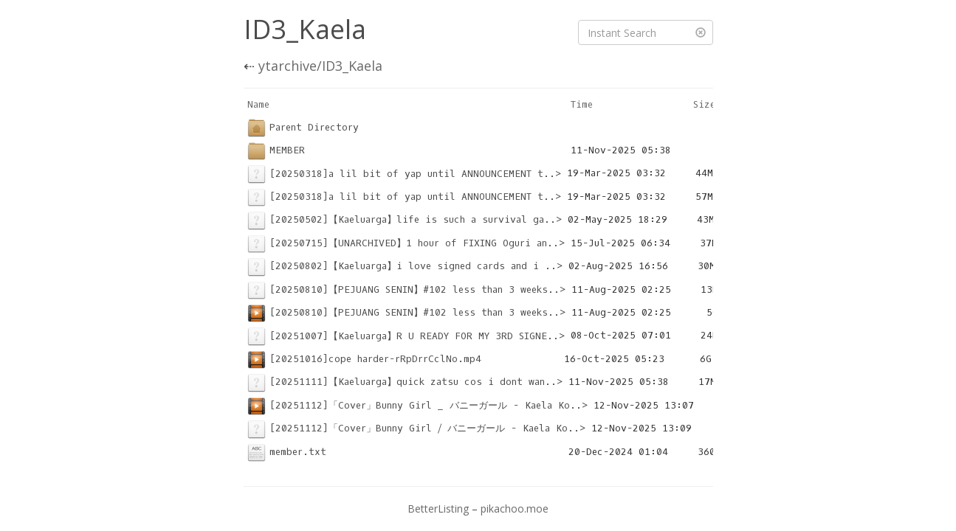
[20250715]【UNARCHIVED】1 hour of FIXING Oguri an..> (406, 243)
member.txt (286, 451)
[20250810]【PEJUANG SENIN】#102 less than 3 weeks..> (406, 289)
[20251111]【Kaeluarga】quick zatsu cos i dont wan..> (405, 381)
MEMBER (276, 150)
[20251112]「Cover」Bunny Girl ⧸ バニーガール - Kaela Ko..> (416, 428)
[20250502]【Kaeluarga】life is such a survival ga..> (404, 219)
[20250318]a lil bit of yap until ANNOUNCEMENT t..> (404, 173)
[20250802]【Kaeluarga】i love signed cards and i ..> (405, 266)
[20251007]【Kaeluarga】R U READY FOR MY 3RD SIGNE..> (406, 336)
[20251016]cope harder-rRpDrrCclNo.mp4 (364, 359)
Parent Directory (303, 127)
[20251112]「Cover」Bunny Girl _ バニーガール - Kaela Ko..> (417, 405)
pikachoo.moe (515, 509)
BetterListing (438, 509)
